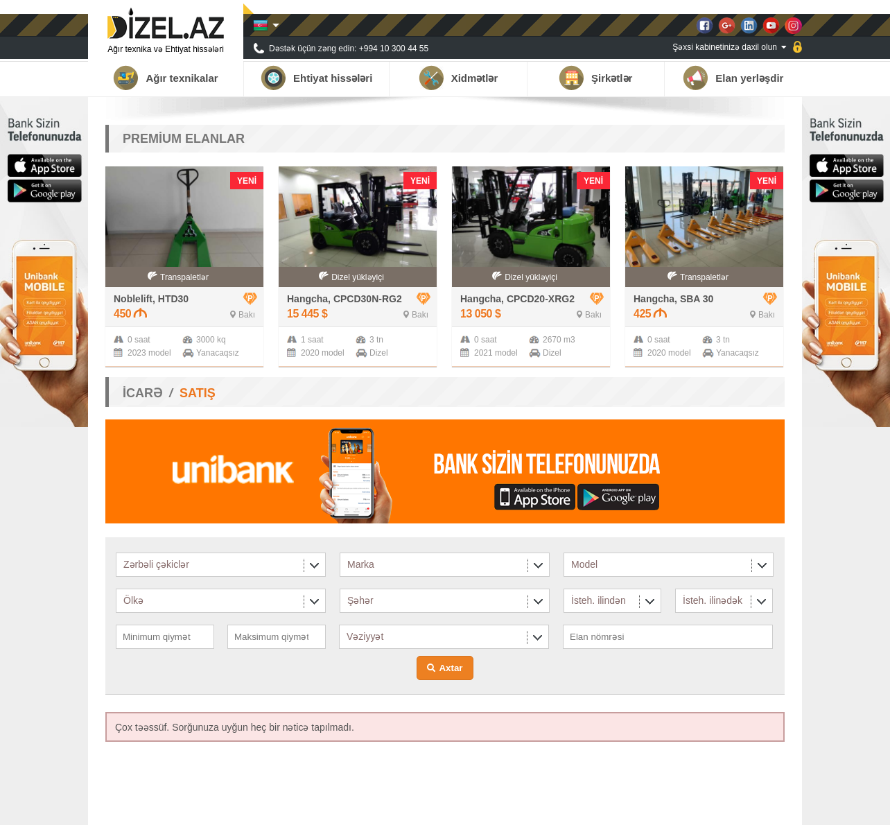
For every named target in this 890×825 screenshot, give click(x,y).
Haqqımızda (576, 808)
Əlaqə (773, 808)
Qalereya (732, 808)
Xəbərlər (685, 808)
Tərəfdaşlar (634, 808)
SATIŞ (198, 393)
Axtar (450, 668)
